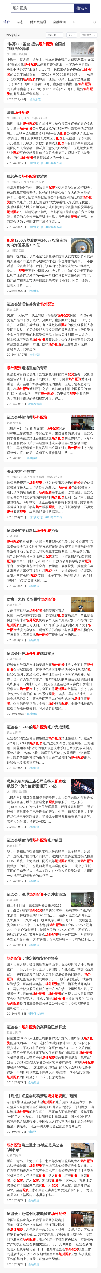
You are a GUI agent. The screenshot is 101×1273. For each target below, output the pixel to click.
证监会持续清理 (27, 417)
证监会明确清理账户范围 (34, 840)
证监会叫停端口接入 (31, 653)
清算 (18, 112)
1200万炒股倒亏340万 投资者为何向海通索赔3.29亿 (37, 242)
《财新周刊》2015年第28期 (45, 163)
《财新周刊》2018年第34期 (45, 227)
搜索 (82, 8)
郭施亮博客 (35, 404)
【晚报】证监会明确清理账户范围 (42, 1096)
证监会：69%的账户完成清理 (38, 727)
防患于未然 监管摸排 (31, 599)
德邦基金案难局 (27, 176)
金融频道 (35, 99)
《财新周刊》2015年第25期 (45, 517)
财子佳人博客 (36, 1013)
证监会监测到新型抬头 (32, 530)
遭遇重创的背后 (27, 368)
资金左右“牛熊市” (21, 471)
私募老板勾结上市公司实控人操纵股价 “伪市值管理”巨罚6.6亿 (36, 783)
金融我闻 (33, 291)
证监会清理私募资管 (31, 304)
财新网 (32, 1132)
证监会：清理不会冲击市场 (36, 894)
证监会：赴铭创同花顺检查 (36, 1213)
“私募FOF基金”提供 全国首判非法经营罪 (36, 46)
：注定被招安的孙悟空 (32, 958)
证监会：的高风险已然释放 (36, 1027)
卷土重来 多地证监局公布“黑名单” (35, 1147)
